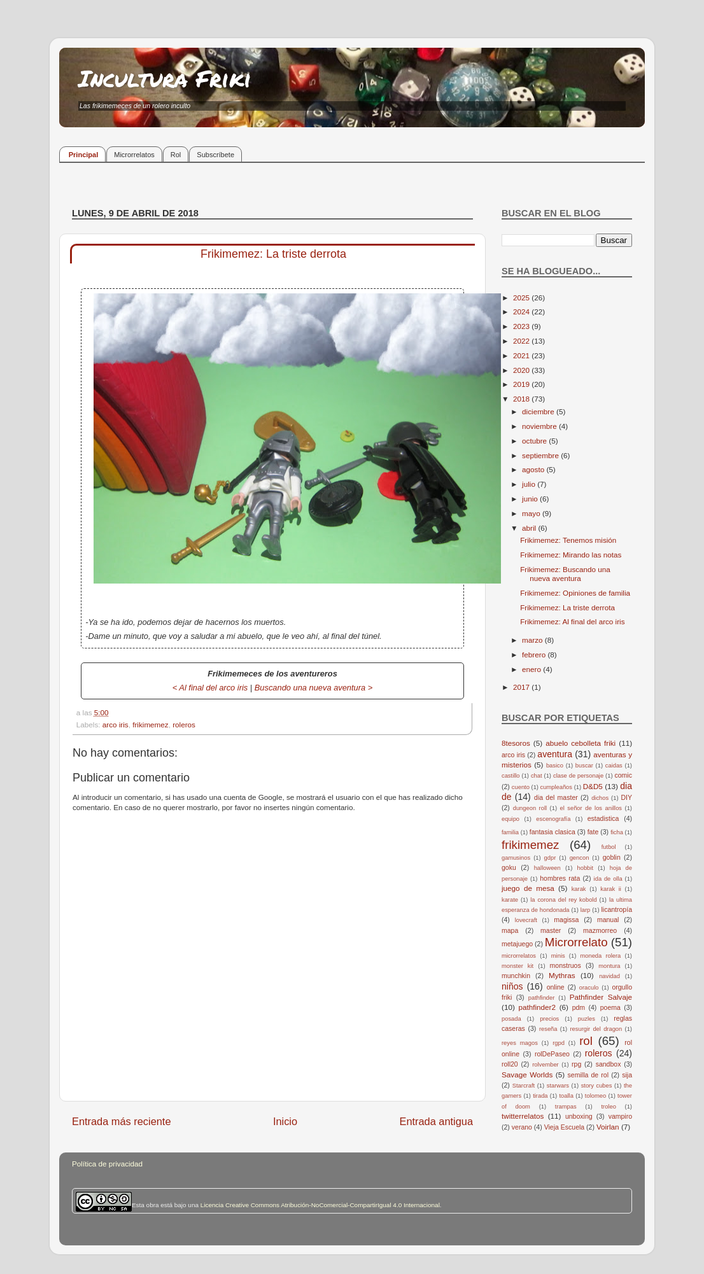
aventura (554, 754)
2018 (522, 399)
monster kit (517, 966)
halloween (547, 868)
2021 (522, 355)
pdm (578, 1007)
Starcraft (523, 1085)
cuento (521, 787)
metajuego (517, 944)
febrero (534, 654)
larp (586, 910)
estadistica (603, 818)
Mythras (562, 975)
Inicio (285, 1121)
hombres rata (560, 878)
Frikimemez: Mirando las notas (570, 554)
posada (511, 1019)
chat (536, 776)
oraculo (589, 987)
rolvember (545, 1064)
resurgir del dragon (596, 1029)
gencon (579, 858)
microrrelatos (519, 956)
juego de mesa (528, 888)
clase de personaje (578, 776)
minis (558, 956)
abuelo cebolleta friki (581, 743)
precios (549, 1019)
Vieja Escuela (564, 1127)
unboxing (579, 1116)
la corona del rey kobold (563, 900)
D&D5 (593, 786)
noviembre (540, 426)
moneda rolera (600, 956)
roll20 (510, 1064)
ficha (616, 832)
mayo (532, 513)
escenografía (553, 819)
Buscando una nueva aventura (310, 687)
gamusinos (516, 858)
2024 (522, 311)
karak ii (610, 889)
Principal (83, 154)
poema (610, 1007)
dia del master (556, 797)
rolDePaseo (552, 1054)
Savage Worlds (527, 1074)
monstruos (565, 965)
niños (512, 986)
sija (627, 1075)
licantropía (616, 909)
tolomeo (595, 1096)
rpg (576, 1064)
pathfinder (541, 998)
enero (532, 669)
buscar (584, 765)
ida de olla (608, 879)
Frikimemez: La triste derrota (567, 607)
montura (609, 966)
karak (579, 889)
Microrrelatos (134, 154)
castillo (511, 776)
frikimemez (150, 724)
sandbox (608, 1064)
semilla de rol (588, 1075)
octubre (535, 441)
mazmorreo (600, 930)
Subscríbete (215, 154)
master (550, 930)
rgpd (559, 1043)
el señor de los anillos (591, 808)
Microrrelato (576, 942)
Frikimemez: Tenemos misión (568, 540)
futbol (609, 847)
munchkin (516, 975)
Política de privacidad (107, 1163)
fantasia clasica (552, 832)
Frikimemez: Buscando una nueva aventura (565, 573)
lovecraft (526, 920)
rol (586, 1040)
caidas (614, 765)
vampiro (620, 1116)
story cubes (596, 1085)
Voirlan (607, 1127)
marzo (533, 640)
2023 (522, 326)
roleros (183, 724)
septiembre (541, 455)
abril (530, 528)
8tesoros (516, 743)
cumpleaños (556, 787)
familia (510, 832)
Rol (176, 154)
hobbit (585, 868)
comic (622, 775)
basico (554, 765)
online (556, 987)
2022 (522, 341)
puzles (586, 1019)
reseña (548, 1029)
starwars (558, 1085)
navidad (609, 976)
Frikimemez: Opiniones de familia (575, 593)
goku (509, 867)
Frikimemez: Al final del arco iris (572, 621)
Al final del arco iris (213, 687)
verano (522, 1127)
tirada (540, 1096)
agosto (534, 469)
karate (510, 900)
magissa (566, 919)
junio (531, 498)
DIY (626, 797)
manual (608, 919)
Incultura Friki (164, 78)
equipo (510, 819)
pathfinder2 (536, 1007)
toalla (567, 1096)
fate (593, 832)
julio (529, 484)
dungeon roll (530, 808)
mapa (510, 930)
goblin (612, 857)
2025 (522, 297)
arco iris (115, 724)
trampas (566, 1106)
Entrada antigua (436, 1121)
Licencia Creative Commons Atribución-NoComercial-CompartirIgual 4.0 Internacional (320, 1204)
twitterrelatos (523, 1116)
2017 (522, 687)
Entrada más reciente (121, 1121)
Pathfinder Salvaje (601, 997)
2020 (522, 370)
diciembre (539, 411)
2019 (522, 384)
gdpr (550, 858)
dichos (600, 798)
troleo (608, 1106)
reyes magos (520, 1043)
